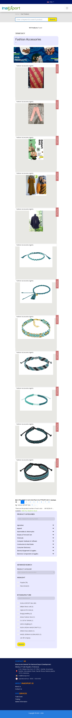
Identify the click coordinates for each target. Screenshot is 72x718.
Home (17, 14)
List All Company (25, 638)
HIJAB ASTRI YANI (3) (26, 610)
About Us (18, 686)
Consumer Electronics (23, 547)
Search (52, 19)
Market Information (21, 702)
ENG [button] (50, 2)
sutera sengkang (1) (26, 624)
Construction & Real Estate (25, 544)
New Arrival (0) (24, 586)
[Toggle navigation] (67, 8)
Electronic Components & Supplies (27, 554)
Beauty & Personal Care (24, 535)
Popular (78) (24, 582)
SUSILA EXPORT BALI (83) (28, 603)
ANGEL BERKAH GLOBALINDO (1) (30, 634)
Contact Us (18, 689)
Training (17, 699)
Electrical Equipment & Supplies (26, 551)
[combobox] (36, 572)
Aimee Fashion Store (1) (27, 617)
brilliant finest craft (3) (26, 607)
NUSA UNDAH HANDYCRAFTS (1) (30, 627)
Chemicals (20, 538)
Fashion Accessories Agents (24, 66)
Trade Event (19, 697)
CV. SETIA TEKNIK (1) (26, 620)
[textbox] (36, 572)
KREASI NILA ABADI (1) (27, 631)
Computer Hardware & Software (27, 541)
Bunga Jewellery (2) (26, 613)
